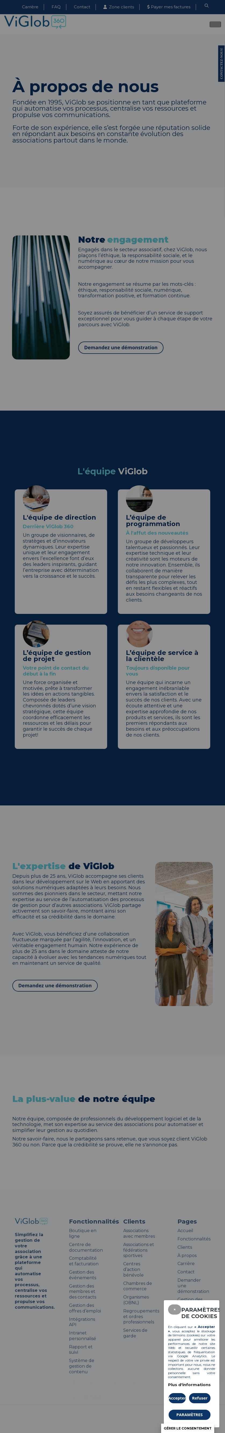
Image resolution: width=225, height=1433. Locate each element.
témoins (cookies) (186, 1335)
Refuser (200, 1398)
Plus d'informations (189, 1384)
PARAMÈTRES (189, 1414)
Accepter (177, 1398)
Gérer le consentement (188, 1428)
